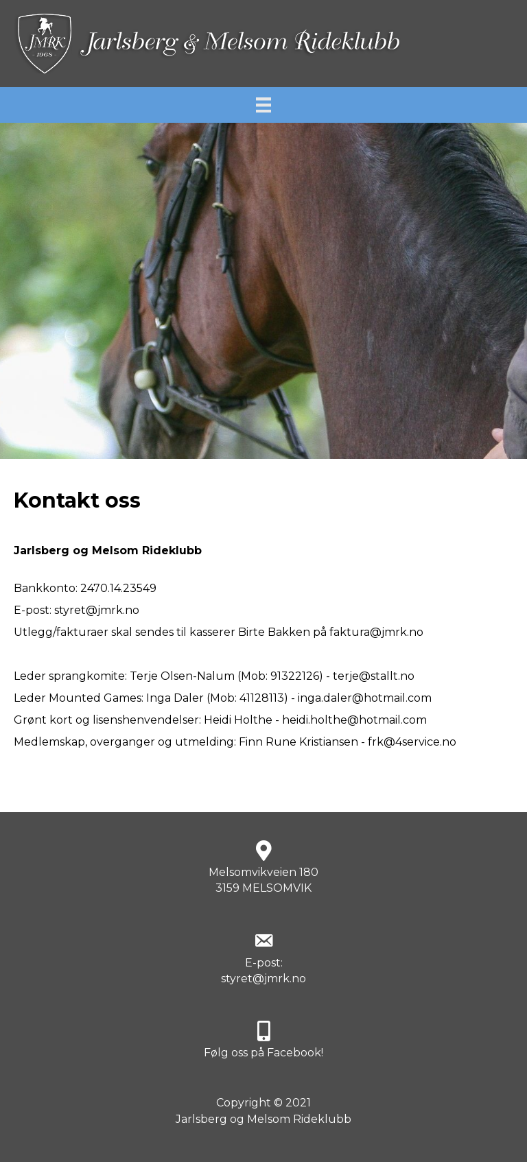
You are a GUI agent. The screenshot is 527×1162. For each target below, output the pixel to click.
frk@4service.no (412, 741)
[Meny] (263, 105)
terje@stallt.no (373, 676)
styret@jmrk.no (96, 610)
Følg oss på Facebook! (263, 1052)
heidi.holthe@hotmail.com (354, 719)
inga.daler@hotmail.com (365, 697)
